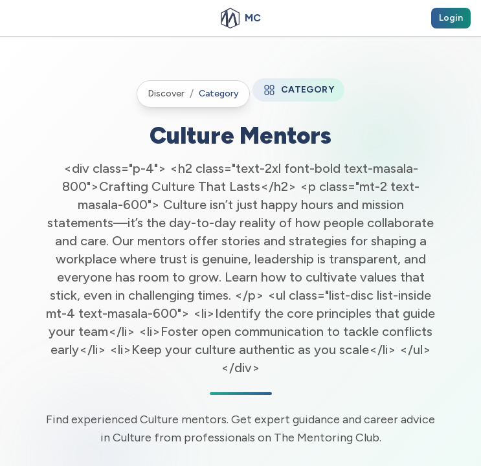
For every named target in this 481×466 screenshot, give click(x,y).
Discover (166, 93)
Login (451, 17)
